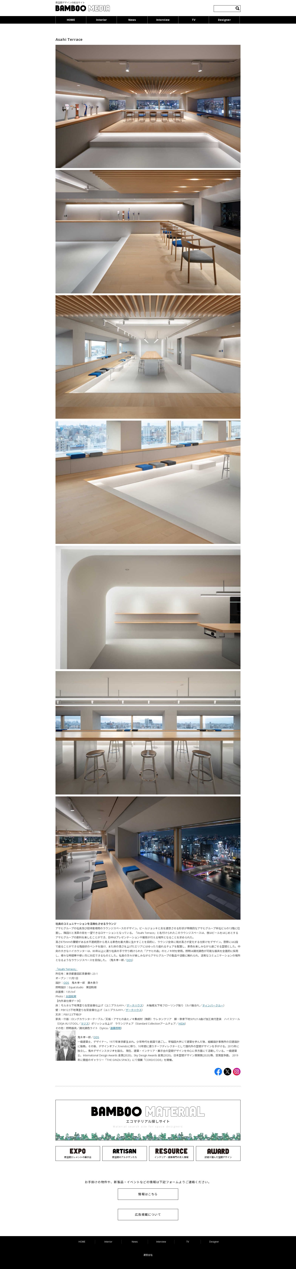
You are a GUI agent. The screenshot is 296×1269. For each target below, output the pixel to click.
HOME (71, 20)
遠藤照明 (115, 1028)
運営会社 (148, 1255)
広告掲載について (148, 1214)
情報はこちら (148, 1194)
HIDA (181, 1023)
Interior (101, 20)
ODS (129, 960)
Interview (163, 20)
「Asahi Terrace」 (66, 969)
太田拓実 (71, 996)
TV (194, 20)
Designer (224, 20)
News (132, 20)
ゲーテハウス (135, 1005)
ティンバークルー (212, 1005)
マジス (85, 1023)
